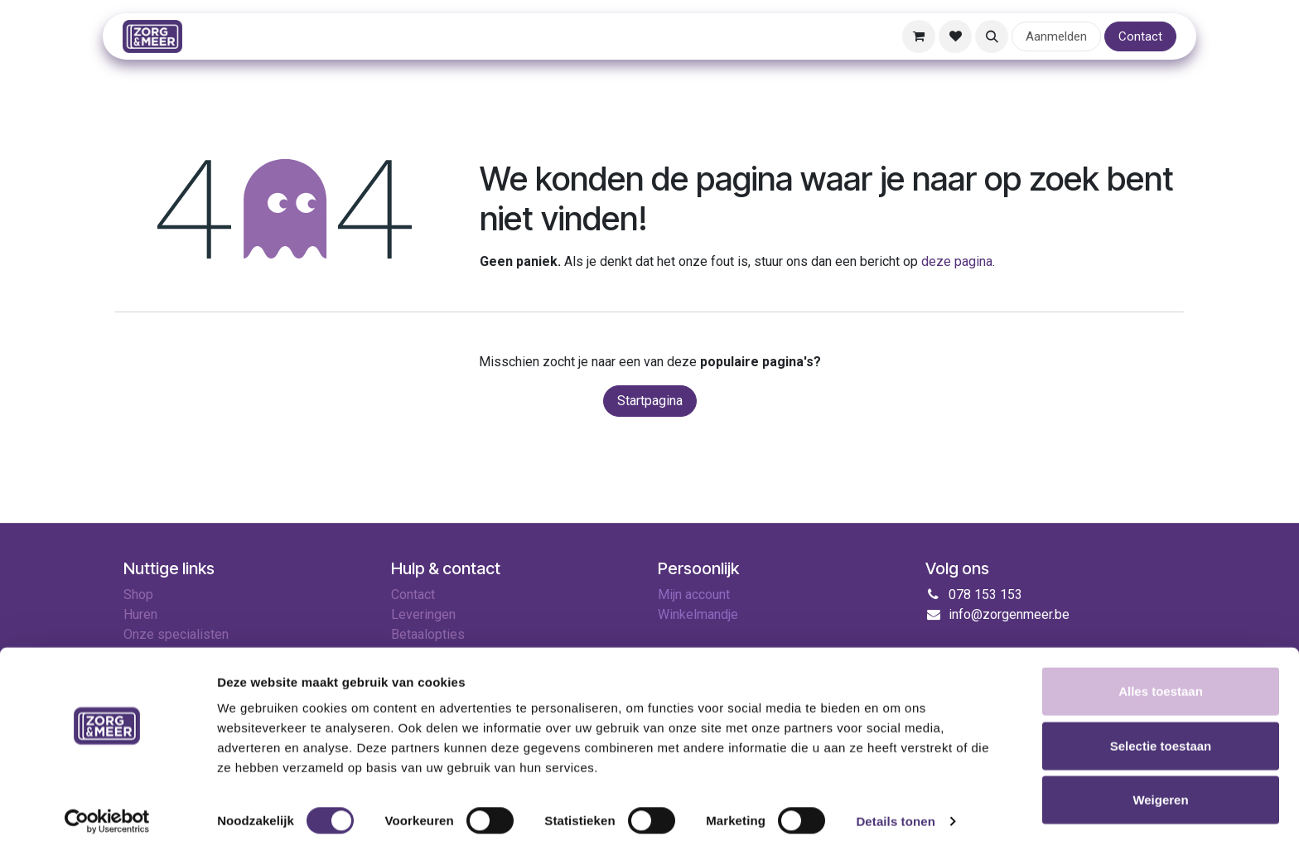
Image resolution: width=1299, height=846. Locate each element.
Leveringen (423, 614)
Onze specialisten (176, 634)
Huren (140, 614)
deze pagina (956, 261)
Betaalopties (428, 634)
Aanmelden (1056, 36)
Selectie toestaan (1161, 738)
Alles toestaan (1160, 683)
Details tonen (895, 813)
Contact (1140, 36)
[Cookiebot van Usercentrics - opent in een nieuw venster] (107, 813)
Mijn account (694, 594)
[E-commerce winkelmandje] (918, 36)
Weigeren (1160, 792)
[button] (991, 36)
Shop (138, 594)
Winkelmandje (698, 614)
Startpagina (650, 400)
